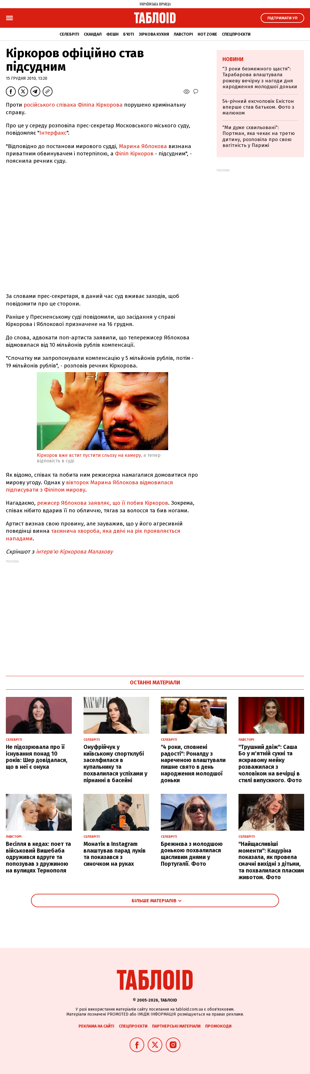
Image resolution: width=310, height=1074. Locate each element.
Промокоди (218, 1026)
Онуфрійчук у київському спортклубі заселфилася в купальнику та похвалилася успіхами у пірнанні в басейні (115, 764)
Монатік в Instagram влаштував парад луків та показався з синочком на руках (114, 854)
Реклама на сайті (96, 1026)
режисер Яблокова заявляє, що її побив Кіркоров (102, 502)
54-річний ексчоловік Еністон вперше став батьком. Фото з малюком (258, 107)
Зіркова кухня (154, 34)
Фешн (112, 34)
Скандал (93, 34)
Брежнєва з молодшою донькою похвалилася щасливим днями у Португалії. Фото (192, 854)
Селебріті (69, 34)
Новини (232, 59)
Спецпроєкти (236, 34)
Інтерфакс (53, 132)
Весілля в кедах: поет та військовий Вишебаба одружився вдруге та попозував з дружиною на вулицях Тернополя (38, 857)
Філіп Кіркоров (134, 153)
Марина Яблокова (143, 146)
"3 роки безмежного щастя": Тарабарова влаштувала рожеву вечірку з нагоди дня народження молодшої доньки (259, 78)
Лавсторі (183, 34)
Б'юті (128, 34)
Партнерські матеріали (176, 1026)
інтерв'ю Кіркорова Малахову (74, 551)
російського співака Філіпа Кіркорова (73, 104)
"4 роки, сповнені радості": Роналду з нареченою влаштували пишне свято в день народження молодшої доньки (193, 764)
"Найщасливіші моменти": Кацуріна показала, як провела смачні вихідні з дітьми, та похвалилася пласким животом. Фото (271, 861)
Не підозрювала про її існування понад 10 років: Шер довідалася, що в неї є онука (36, 757)
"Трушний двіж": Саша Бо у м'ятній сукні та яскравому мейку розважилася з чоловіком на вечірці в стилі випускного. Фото (270, 764)
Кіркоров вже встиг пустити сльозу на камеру (89, 455)
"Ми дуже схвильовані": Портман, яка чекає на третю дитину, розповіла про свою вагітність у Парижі (258, 136)
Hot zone (207, 34)
